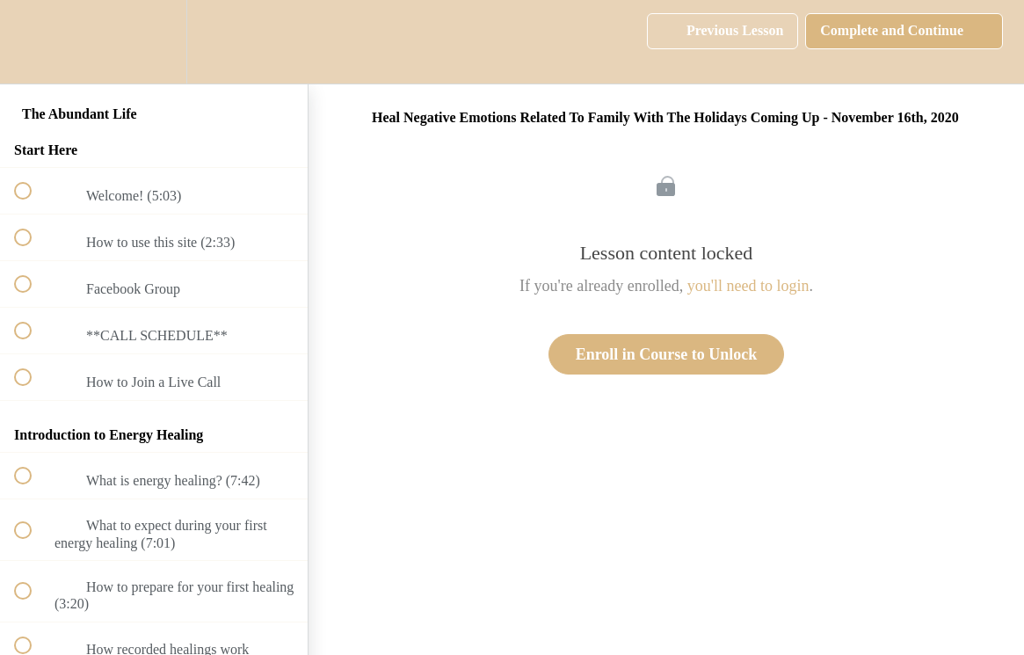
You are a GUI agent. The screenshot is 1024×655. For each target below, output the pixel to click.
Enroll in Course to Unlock (667, 354)
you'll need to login (748, 286)
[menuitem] (153, 42)
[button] (32, 42)
